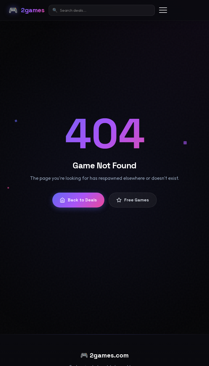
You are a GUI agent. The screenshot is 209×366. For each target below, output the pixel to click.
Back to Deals (78, 200)
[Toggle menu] (163, 10)
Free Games (132, 200)
